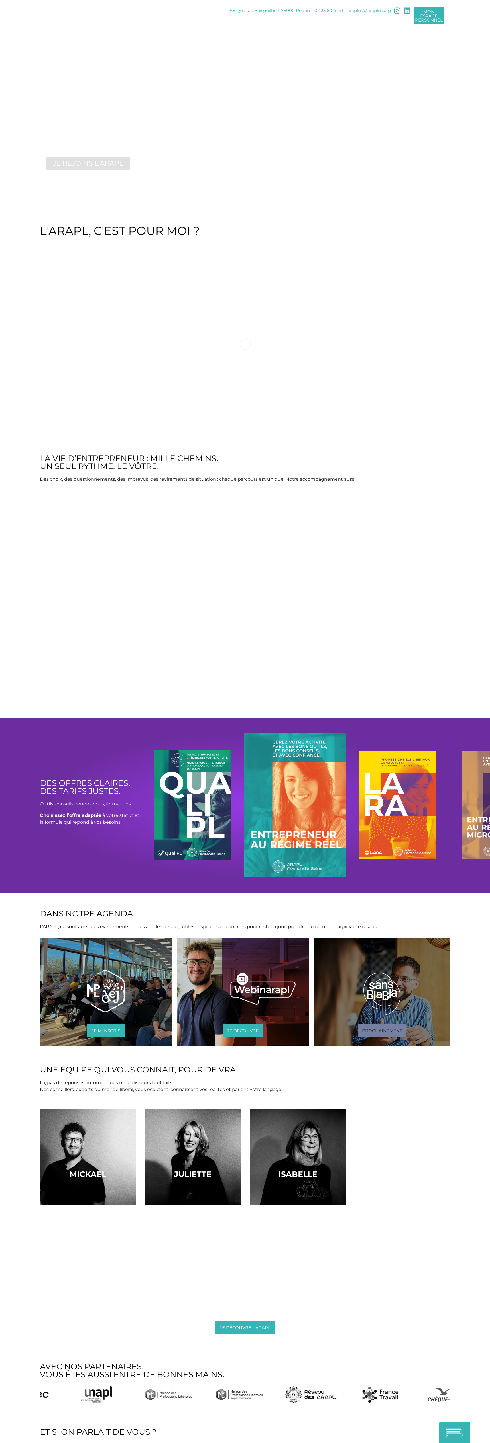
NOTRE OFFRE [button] (230, 22)
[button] (382, 1031)
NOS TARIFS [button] (274, 22)
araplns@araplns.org (369, 10)
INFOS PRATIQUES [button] (323, 22)
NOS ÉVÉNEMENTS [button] (379, 22)
